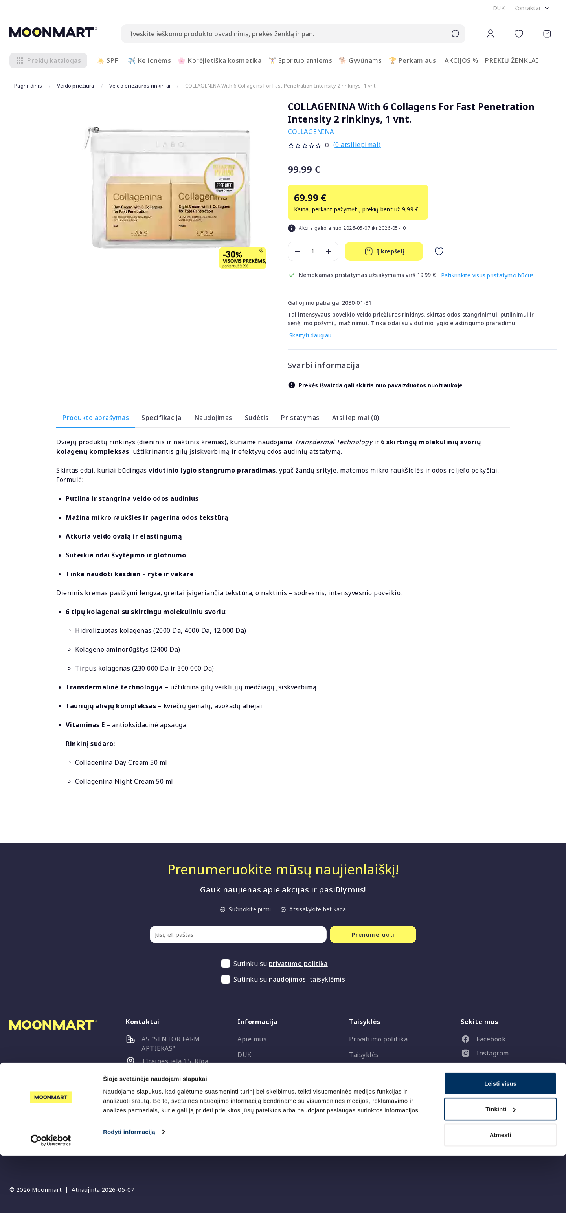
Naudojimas (213, 418)
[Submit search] (455, 34)
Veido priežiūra (77, 86)
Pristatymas (300, 418)
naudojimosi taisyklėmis (307, 979)
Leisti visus (500, 1140)
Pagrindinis (28, 86)
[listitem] (505, 1041)
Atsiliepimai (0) (355, 418)
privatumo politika (298, 964)
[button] (498, 8)
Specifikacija (162, 418)
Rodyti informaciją (129, 1189)
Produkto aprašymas (95, 418)
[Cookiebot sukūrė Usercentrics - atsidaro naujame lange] (51, 1198)
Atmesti (500, 1192)
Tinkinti (500, 1166)
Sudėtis (257, 418)
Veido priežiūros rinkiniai (143, 86)
